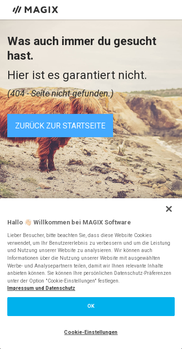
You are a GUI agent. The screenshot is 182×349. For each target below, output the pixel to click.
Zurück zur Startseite (60, 125)
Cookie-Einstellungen (90, 332)
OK (91, 306)
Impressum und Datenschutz (41, 288)
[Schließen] (169, 209)
